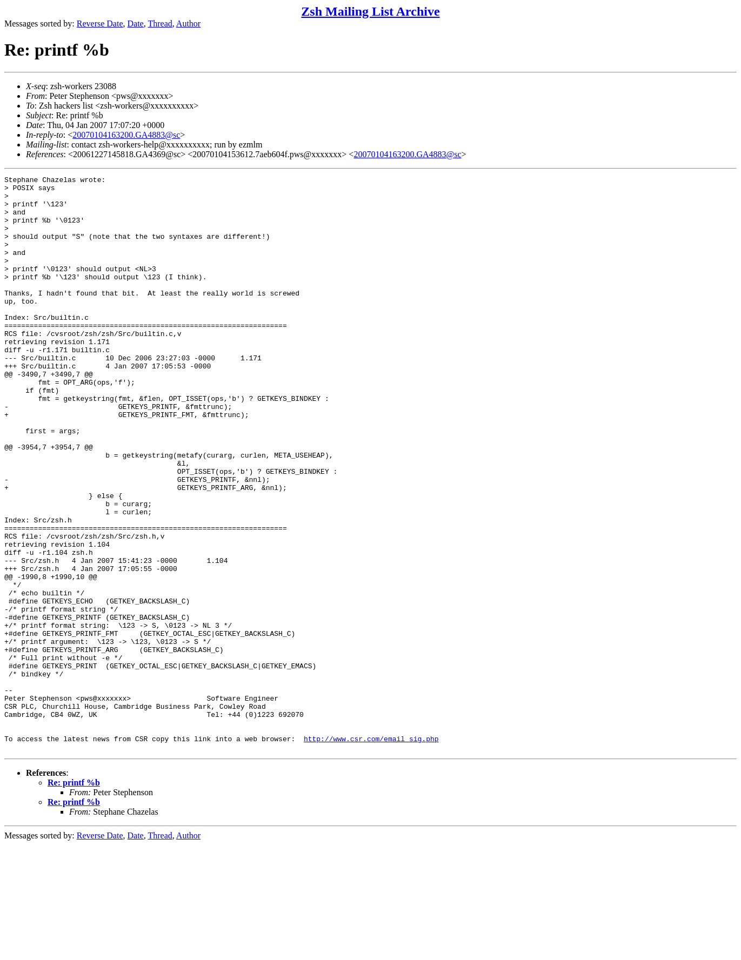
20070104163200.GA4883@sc (126, 134)
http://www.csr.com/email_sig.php (371, 852)
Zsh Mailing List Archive (370, 11)
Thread (160, 23)
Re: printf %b (74, 897)
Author (188, 23)
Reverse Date (100, 23)
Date (136, 23)
